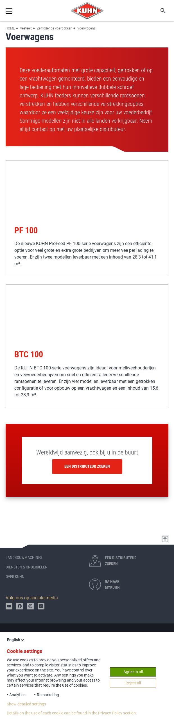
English (16, 640)
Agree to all (133, 672)
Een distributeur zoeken (87, 466)
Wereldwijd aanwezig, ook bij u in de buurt (87, 452)
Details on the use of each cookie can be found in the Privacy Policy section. (72, 713)
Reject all (133, 683)
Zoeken (159, 10)
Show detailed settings (26, 704)
